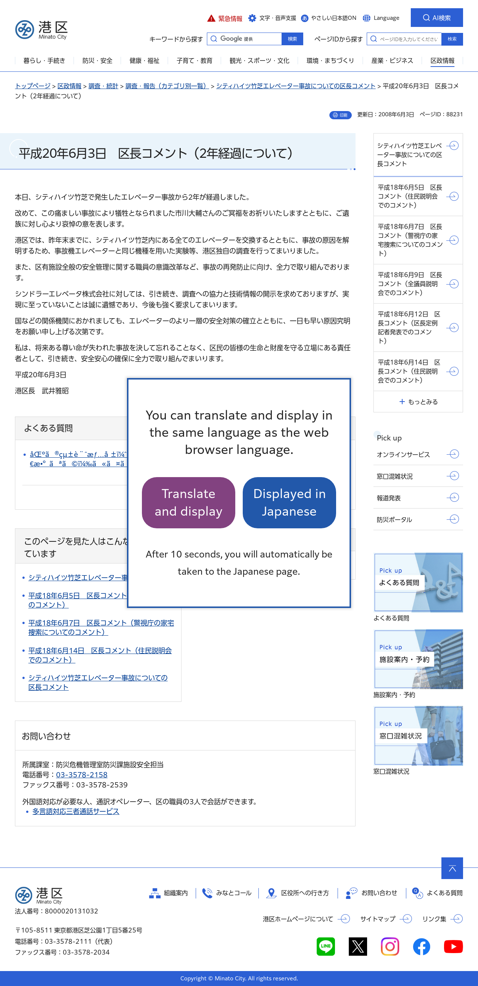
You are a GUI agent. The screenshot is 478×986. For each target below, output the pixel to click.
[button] (224, 17)
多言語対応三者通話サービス (76, 811)
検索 (452, 39)
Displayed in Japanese (289, 502)
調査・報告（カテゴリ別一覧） (167, 86)
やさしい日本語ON (334, 18)
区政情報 (69, 86)
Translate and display (189, 502)
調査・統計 (103, 86)
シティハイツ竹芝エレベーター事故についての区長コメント (296, 86)
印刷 (343, 115)
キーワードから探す (213, 38)
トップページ (32, 86)
